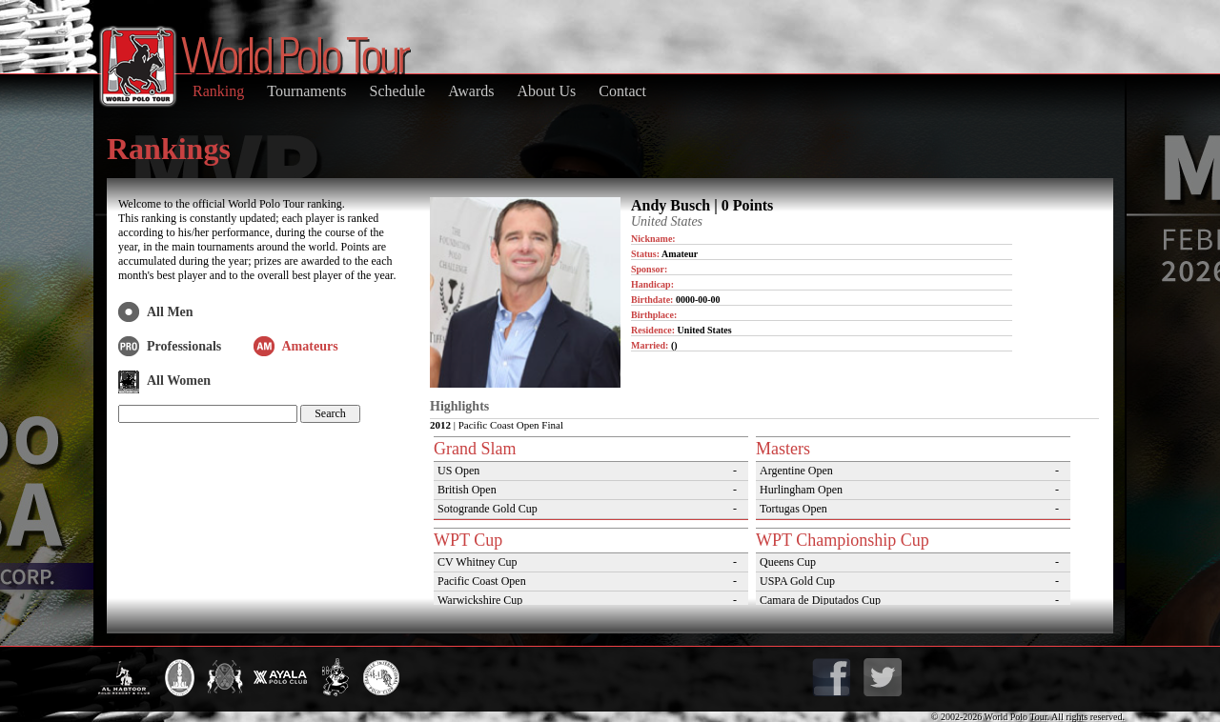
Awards (471, 91)
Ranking (218, 91)
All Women (179, 380)
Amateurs (310, 346)
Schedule (398, 91)
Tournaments (306, 91)
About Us (546, 91)
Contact (622, 91)
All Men (170, 312)
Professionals (184, 346)
